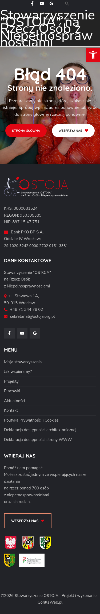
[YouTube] (42, 3)
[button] (67, 3)
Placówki (12, 391)
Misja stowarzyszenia (23, 362)
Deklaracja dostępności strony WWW (38, 439)
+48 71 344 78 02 (26, 309)
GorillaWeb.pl (50, 602)
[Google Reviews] (51, 3)
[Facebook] (32, 3)
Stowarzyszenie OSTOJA (36, 595)
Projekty (11, 381)
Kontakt (11, 410)
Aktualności (14, 400)
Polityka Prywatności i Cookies (31, 420)
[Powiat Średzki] (11, 561)
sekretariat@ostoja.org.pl (32, 316)
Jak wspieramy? (18, 371)
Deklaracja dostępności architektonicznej (40, 429)
